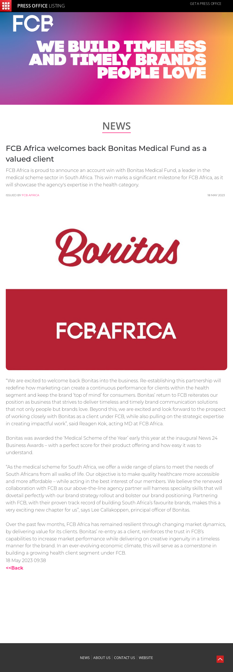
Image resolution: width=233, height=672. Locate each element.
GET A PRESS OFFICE (205, 3)
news (85, 657)
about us (101, 657)
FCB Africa (30, 195)
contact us (124, 657)
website (146, 657)
